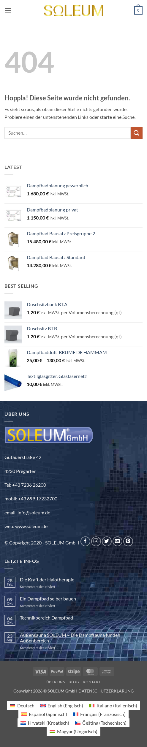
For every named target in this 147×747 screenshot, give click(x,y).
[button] (8, 10)
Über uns (55, 682)
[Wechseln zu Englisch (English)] (61, 705)
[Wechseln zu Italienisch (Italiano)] (113, 705)
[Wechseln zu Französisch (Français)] (99, 714)
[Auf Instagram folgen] (96, 541)
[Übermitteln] (137, 132)
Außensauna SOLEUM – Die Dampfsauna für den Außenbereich (70, 637)
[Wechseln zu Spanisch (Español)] (44, 714)
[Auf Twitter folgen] (107, 541)
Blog (74, 682)
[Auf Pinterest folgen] (128, 541)
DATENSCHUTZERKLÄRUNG (106, 690)
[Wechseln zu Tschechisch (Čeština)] (100, 722)
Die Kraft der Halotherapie (47, 579)
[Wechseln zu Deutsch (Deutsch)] (22, 705)
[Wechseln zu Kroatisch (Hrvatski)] (45, 722)
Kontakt (92, 682)
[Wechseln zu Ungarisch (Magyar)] (73, 731)
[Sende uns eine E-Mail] (117, 541)
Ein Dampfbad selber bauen (48, 598)
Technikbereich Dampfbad (46, 617)
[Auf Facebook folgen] (85, 541)
